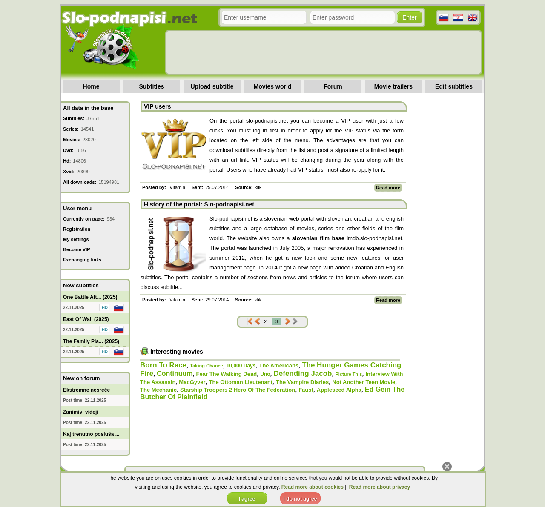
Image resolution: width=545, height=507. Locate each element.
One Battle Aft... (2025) (90, 297)
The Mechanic (158, 390)
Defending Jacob (303, 374)
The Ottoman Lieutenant (241, 382)
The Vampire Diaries (302, 382)
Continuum (174, 373)
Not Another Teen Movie (363, 382)
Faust (305, 390)
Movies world (273, 86)
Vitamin (177, 187)
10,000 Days (241, 366)
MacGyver (192, 382)
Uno (265, 374)
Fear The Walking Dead (226, 374)
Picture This (348, 374)
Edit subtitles (454, 86)
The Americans (278, 365)
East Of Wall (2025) (86, 319)
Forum (333, 86)
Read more (388, 187)
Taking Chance (206, 365)
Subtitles (151, 86)
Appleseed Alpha (339, 390)
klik (258, 187)
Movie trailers (393, 86)
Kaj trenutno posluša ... (91, 434)
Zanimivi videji (80, 412)
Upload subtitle (211, 86)
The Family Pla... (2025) (91, 341)
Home (91, 86)
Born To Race (163, 365)
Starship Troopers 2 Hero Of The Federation (237, 390)
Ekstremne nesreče (86, 390)
